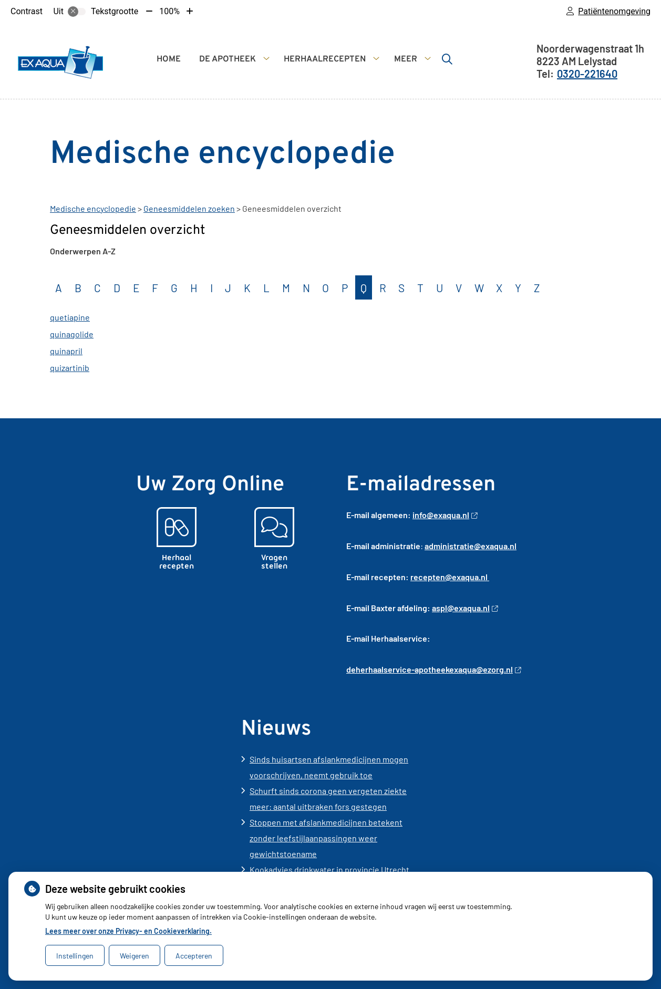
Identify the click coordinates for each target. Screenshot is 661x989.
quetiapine (70, 317)
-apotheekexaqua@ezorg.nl (466, 669)
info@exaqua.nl (444, 515)
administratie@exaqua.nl (471, 546)
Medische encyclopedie (93, 208)
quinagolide (72, 334)
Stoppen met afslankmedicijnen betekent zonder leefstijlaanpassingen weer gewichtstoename (326, 838)
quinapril (66, 351)
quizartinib (69, 368)
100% (169, 11)
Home (169, 59)
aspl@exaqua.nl (465, 608)
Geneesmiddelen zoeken (189, 208)
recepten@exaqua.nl (449, 577)
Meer (405, 59)
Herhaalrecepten (325, 59)
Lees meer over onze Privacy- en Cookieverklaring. (128, 930)
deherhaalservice (378, 669)
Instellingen (75, 955)
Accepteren (193, 955)
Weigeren (134, 955)
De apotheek (227, 59)
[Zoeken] (447, 58)
